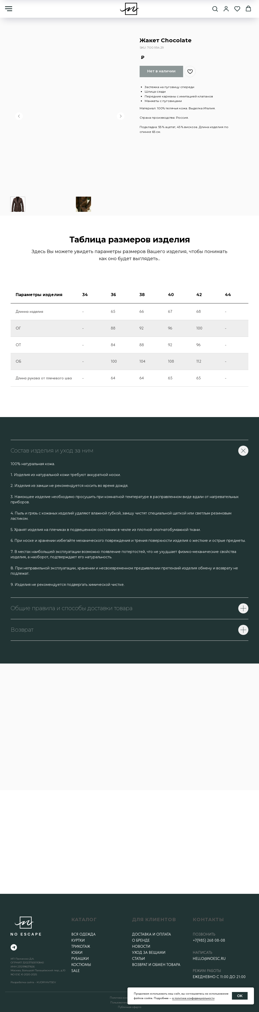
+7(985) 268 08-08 (209, 940)
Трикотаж (80, 946)
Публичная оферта (129, 1007)
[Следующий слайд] (120, 116)
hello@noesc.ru (209, 958)
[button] (215, 9)
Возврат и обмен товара (156, 964)
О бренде (141, 940)
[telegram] (14, 947)
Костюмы (81, 964)
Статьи (138, 958)
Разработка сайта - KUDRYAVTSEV (33, 982)
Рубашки (80, 958)
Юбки (76, 952)
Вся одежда (83, 934)
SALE (75, 970)
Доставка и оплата (151, 934)
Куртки (78, 940)
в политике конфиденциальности (193, 998)
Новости (141, 946)
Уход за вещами (148, 952)
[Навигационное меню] (8, 8)
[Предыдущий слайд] (19, 116)
